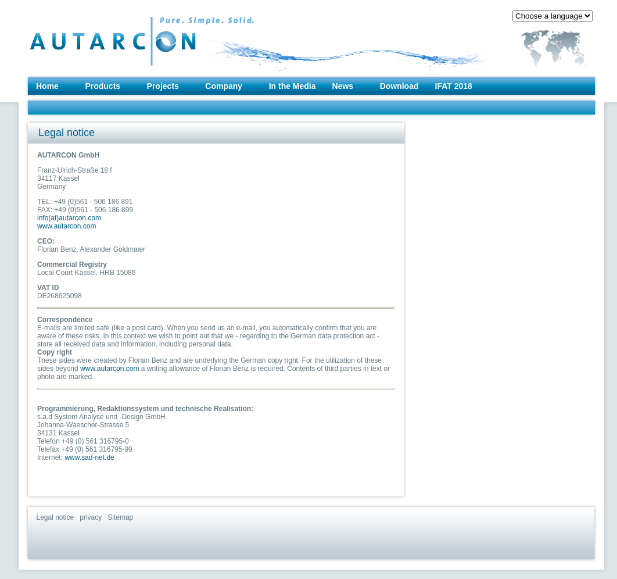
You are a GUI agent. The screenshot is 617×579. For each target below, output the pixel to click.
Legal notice (55, 517)
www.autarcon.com (66, 226)
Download (399, 86)
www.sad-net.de (89, 457)
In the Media (292, 86)
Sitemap (120, 517)
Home (47, 86)
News (343, 86)
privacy (91, 517)
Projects (163, 86)
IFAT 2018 (453, 86)
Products (102, 86)
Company (223, 86)
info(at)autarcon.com (69, 218)
